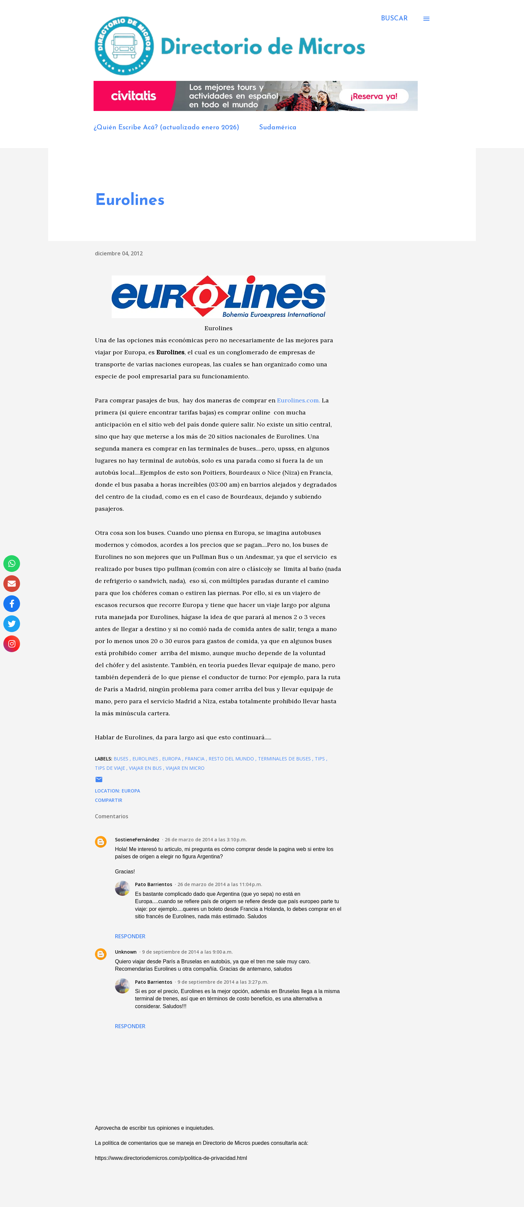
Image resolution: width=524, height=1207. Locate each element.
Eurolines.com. (298, 400)
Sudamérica (277, 127)
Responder (130, 936)
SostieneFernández (137, 839)
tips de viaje (110, 768)
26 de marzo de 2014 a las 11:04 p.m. (219, 884)
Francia (195, 758)
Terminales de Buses (285, 758)
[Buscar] (394, 19)
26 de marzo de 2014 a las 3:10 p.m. (206, 839)
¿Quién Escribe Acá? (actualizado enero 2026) (166, 127)
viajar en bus (146, 768)
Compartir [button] (108, 800)
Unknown (126, 952)
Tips (320, 758)
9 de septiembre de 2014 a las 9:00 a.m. (187, 952)
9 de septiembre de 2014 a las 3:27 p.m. (222, 982)
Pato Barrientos (153, 884)
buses (122, 758)
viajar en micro (185, 768)
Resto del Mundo (232, 758)
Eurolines (145, 758)
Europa (172, 758)
